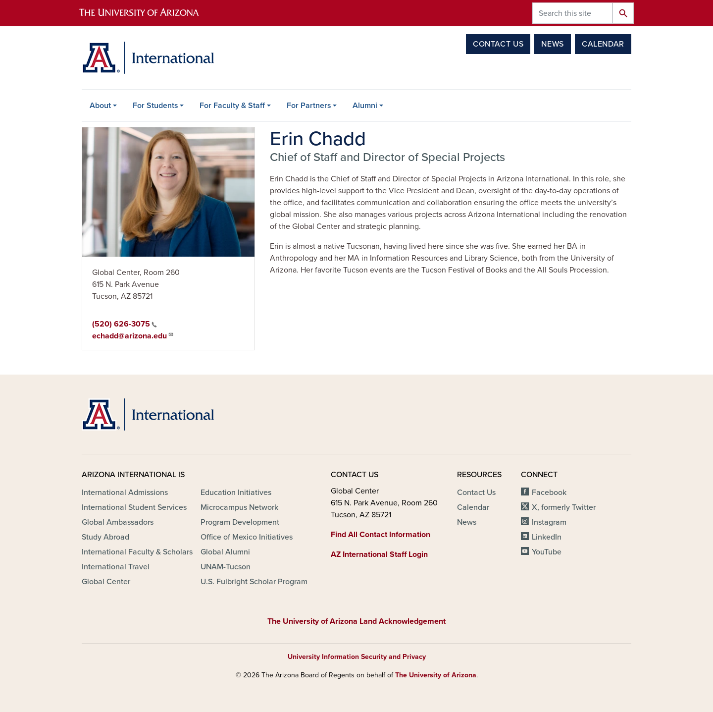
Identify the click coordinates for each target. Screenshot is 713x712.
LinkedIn (546, 537)
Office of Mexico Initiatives (247, 537)
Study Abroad (105, 537)
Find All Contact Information (380, 535)
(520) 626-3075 (124, 324)
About (100, 105)
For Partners (309, 105)
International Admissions (125, 492)
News (552, 44)
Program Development (240, 522)
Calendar (603, 44)
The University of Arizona (435, 675)
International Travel (116, 567)
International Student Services (134, 507)
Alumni (365, 105)
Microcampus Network (239, 507)
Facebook (549, 492)
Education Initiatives (236, 492)
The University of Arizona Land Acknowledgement (356, 621)
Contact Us (498, 44)
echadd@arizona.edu (133, 335)
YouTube (546, 552)
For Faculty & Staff (232, 105)
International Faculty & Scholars (137, 552)
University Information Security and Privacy (357, 657)
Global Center (106, 582)
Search (623, 13)
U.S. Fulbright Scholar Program (254, 582)
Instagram (549, 522)
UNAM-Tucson (226, 567)
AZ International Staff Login (379, 554)
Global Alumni (225, 552)
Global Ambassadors (117, 522)
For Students (155, 105)
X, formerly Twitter (564, 507)
